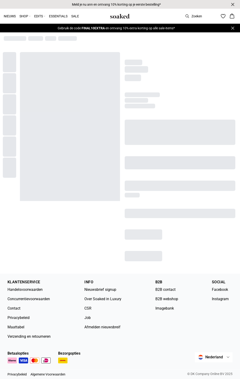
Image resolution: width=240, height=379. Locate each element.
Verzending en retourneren (29, 336)
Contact (14, 308)
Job (87, 317)
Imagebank (164, 308)
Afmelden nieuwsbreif (102, 327)
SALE (75, 16)
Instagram (220, 299)
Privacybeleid (19, 317)
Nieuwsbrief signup (100, 289)
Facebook (220, 289)
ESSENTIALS (58, 16)
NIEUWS (10, 16)
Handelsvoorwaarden (25, 289)
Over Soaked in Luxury (102, 299)
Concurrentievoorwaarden (29, 299)
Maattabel (16, 327)
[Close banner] (232, 4)
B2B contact (165, 289)
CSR (87, 308)
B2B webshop (166, 299)
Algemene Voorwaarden (47, 374)
